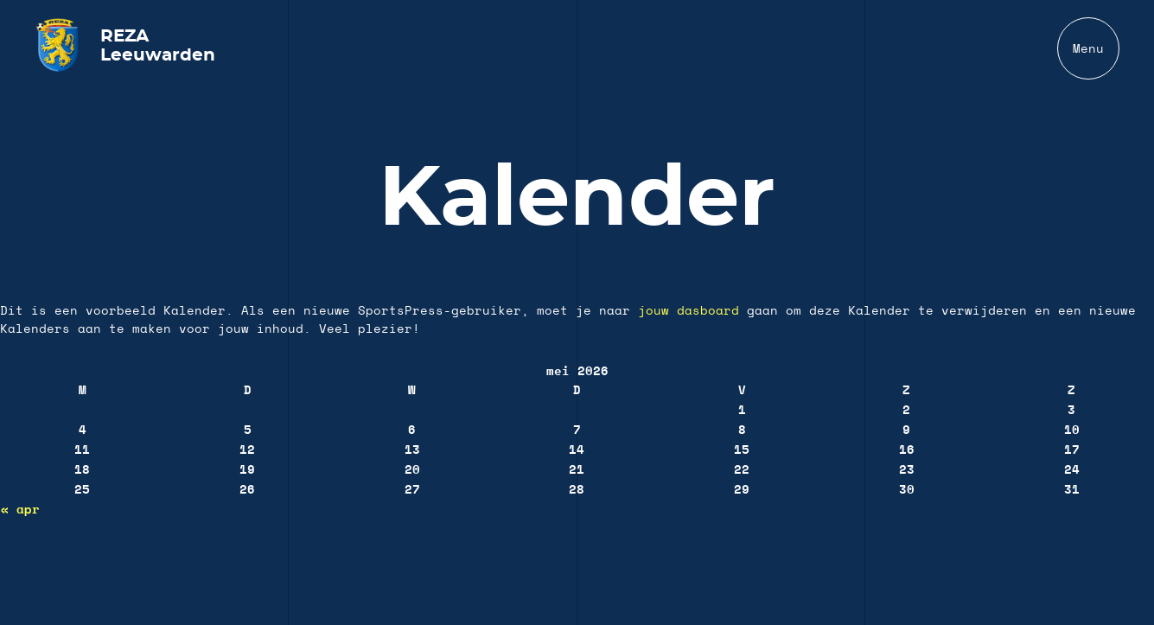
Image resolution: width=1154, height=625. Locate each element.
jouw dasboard (688, 311)
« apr (20, 510)
